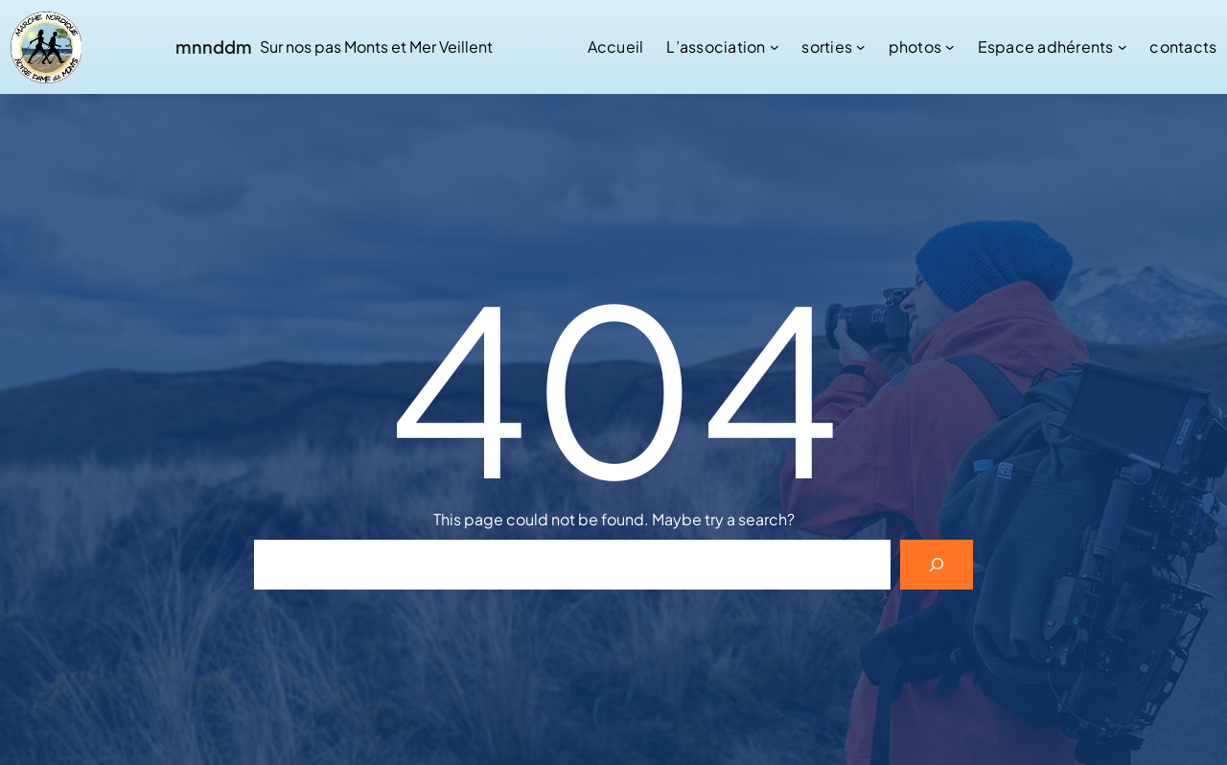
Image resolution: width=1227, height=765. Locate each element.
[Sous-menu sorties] (861, 47)
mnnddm (213, 46)
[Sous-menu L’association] (774, 47)
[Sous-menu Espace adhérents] (1122, 47)
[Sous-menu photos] (950, 47)
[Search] (936, 565)
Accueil (616, 46)
